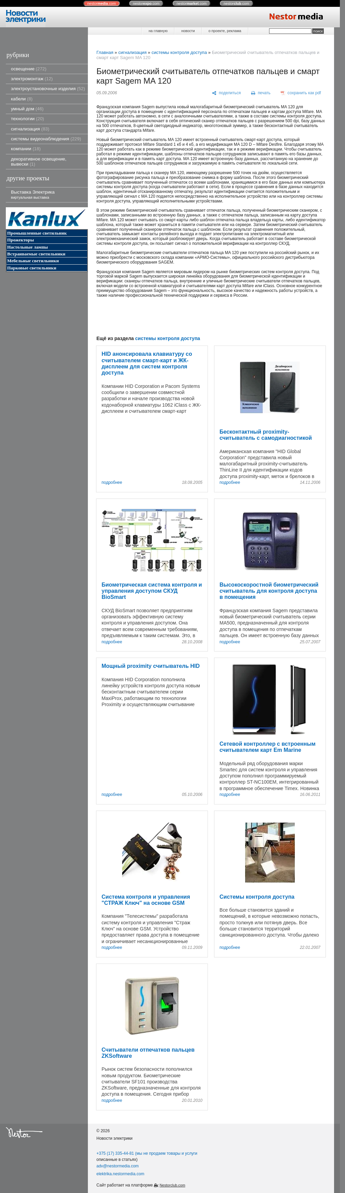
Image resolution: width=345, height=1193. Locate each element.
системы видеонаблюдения (46, 138)
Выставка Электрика (33, 194)
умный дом (27, 108)
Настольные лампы (27, 247)
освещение (29, 68)
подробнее (112, 482)
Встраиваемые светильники (36, 253)
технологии (27, 118)
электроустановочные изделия (48, 88)
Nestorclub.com (172, 1185)
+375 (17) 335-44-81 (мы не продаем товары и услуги (146, 1153)
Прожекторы (20, 239)
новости (188, 31)
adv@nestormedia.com (117, 1166)
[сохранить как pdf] (301, 93)
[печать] (261, 93)
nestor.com (101, 3)
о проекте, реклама (225, 31)
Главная (104, 52)
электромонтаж (32, 78)
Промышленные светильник (37, 233)
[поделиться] (227, 93)
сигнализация (30, 128)
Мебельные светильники (33, 260)
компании (26, 148)
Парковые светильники (31, 267)
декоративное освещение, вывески (38, 161)
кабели (21, 98)
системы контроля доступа (179, 52)
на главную (158, 31)
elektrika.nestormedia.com (120, 1173)
